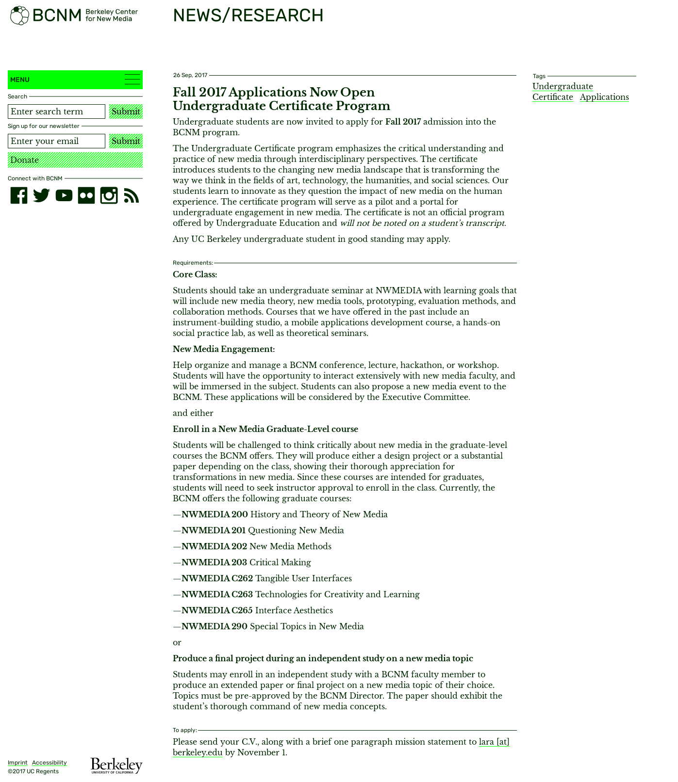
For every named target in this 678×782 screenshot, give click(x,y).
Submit (126, 111)
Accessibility (49, 762)
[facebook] (19, 195)
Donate (24, 160)
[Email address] (56, 141)
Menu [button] (75, 79)
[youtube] (64, 195)
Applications (604, 97)
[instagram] (109, 195)
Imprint (18, 762)
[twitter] (41, 195)
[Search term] (56, 111)
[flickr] (86, 195)
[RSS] (131, 195)
